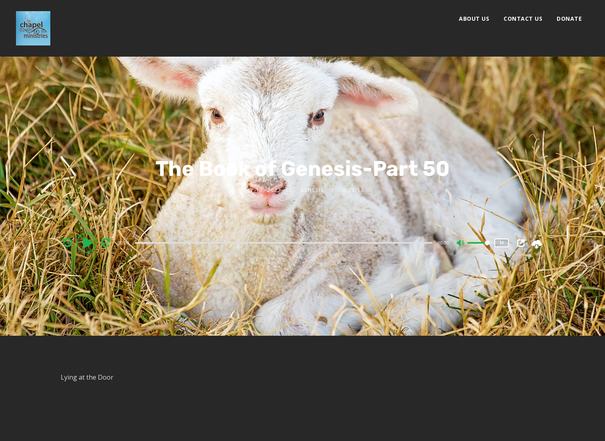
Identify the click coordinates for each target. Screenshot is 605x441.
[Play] (88, 242)
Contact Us (523, 18)
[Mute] (461, 244)
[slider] (283, 243)
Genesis (312, 190)
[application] (285, 242)
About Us (474, 18)
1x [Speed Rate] (502, 242)
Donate (569, 18)
